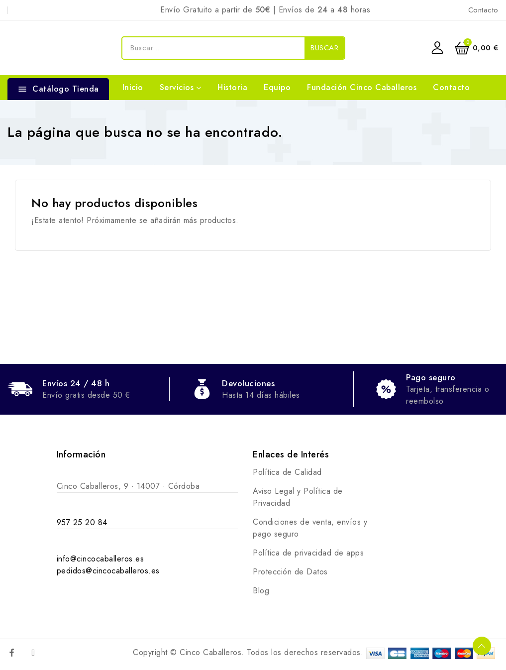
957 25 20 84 (82, 522)
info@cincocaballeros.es (100, 558)
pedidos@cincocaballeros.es (108, 570)
